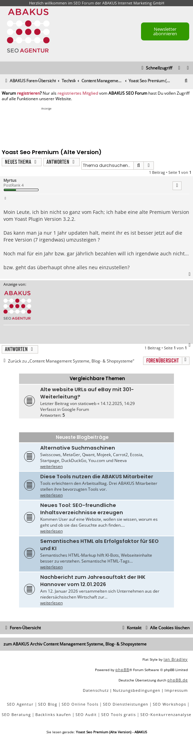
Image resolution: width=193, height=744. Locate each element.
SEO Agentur (20, 704)
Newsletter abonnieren (165, 31)
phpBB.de (177, 679)
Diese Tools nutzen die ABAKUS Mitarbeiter (96, 476)
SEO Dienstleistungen (125, 704)
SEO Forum (83, 3)
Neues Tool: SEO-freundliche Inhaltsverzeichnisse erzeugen (81, 509)
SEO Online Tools (80, 704)
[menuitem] (188, 68)
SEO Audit (86, 714)
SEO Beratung (16, 714)
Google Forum (75, 409)
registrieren (28, 93)
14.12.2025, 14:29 (117, 403)
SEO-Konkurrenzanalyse (165, 714)
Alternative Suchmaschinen (77, 447)
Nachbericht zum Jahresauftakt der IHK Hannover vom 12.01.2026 (93, 581)
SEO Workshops (169, 704)
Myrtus (9, 180)
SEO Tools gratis (118, 714)
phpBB (122, 669)
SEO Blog (47, 704)
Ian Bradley (176, 659)
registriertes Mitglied (78, 93)
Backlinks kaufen (53, 714)
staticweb (87, 403)
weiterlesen (51, 466)
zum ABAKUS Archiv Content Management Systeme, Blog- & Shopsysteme (75, 644)
